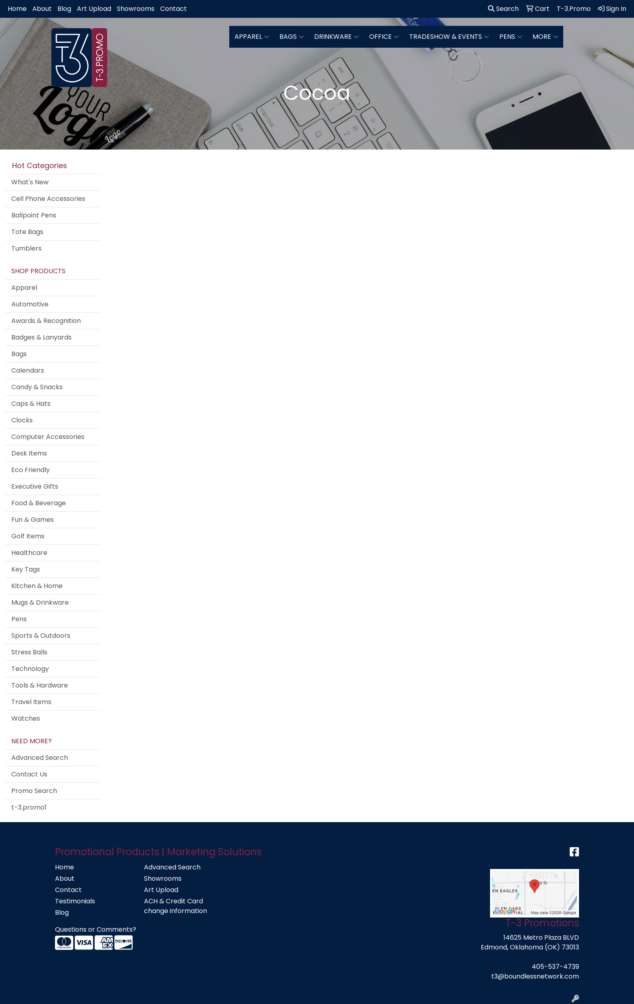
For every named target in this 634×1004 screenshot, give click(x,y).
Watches (25, 718)
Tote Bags (27, 231)
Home (17, 8)
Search (503, 8)
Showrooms (135, 8)
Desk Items (29, 453)
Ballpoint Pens (33, 215)
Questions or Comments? (95, 929)
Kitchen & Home (37, 586)
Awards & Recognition (46, 320)
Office (384, 37)
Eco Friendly (30, 470)
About (42, 8)
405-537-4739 (555, 966)
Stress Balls (29, 652)
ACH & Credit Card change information (175, 905)
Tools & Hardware (39, 685)
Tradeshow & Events (449, 37)
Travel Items (31, 702)
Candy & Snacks (37, 387)
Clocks (22, 420)
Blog (64, 8)
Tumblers (26, 248)
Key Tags (25, 569)
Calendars (27, 370)
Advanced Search (39, 757)
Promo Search (34, 790)
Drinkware (336, 37)
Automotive (30, 304)
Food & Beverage (38, 503)
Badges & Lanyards (41, 337)
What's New (30, 182)
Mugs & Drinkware (40, 602)
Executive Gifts (34, 486)
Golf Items (27, 536)
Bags (291, 37)
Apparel (252, 37)
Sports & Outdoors (40, 635)
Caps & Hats (31, 403)
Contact (173, 8)
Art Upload (94, 8)
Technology (30, 668)
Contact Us (29, 774)
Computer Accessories (48, 436)
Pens (510, 37)
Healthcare (29, 552)
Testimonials (75, 901)
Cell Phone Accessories (48, 198)
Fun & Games (32, 519)
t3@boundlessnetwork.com (535, 976)
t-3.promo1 (28, 807)
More (545, 37)
